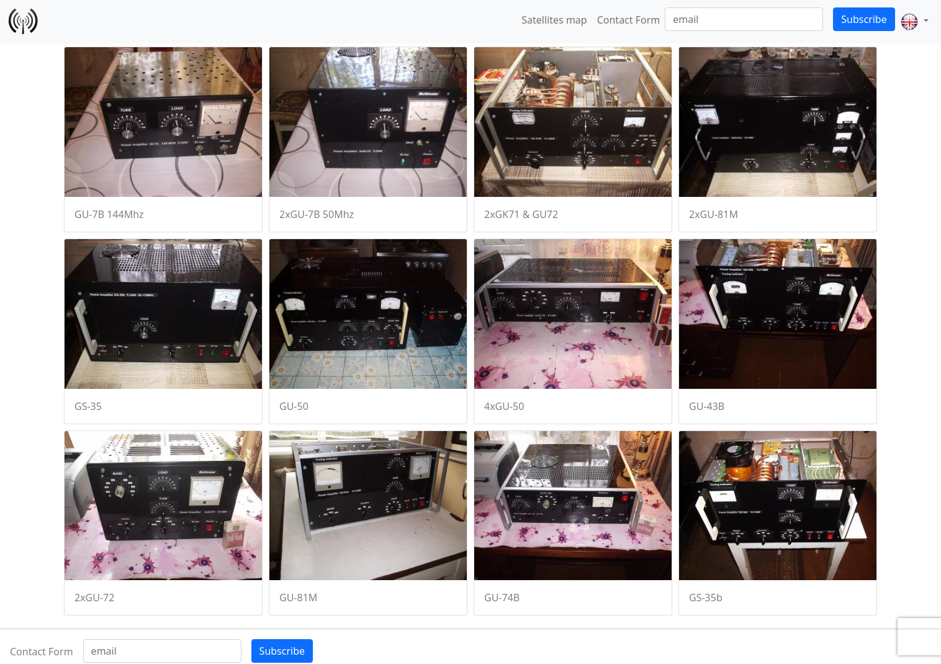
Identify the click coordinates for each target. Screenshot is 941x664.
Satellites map (554, 20)
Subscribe (863, 19)
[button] (914, 21)
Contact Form (628, 20)
